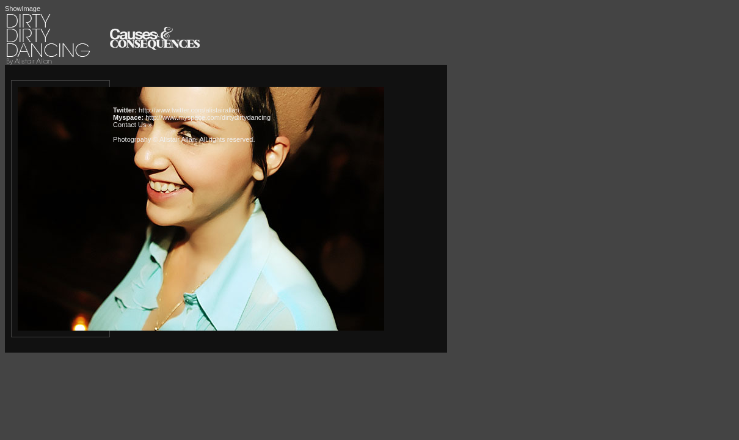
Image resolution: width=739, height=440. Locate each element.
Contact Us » (132, 124)
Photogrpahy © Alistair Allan (154, 139)
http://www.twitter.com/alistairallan (189, 110)
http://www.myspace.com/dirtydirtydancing (208, 117)
